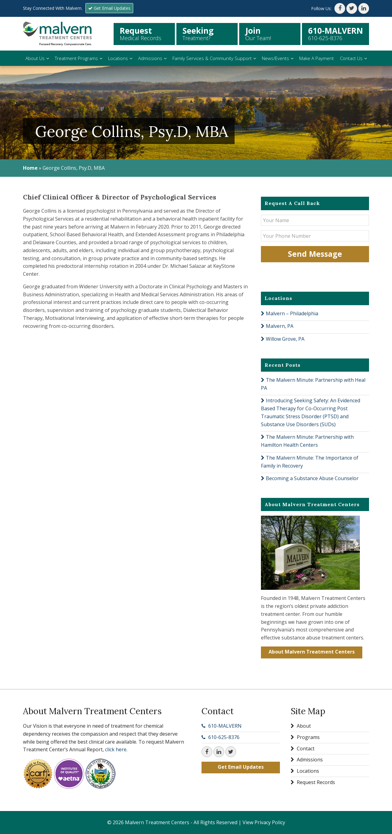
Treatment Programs (76, 58)
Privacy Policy (269, 822)
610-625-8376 (223, 737)
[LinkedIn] (363, 8)
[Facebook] (339, 8)
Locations (118, 58)
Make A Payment (316, 58)
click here (115, 749)
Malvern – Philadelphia (292, 313)
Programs (305, 737)
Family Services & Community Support (212, 58)
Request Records (313, 782)
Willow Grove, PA (285, 338)
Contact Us (351, 58)
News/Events (275, 58)
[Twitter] (351, 8)
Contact (303, 748)
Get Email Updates (109, 8)
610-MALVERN (225, 725)
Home (30, 168)
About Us (35, 58)
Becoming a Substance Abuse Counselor (312, 478)
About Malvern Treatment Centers (312, 651)
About (301, 725)
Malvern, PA (279, 326)
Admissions (150, 58)
